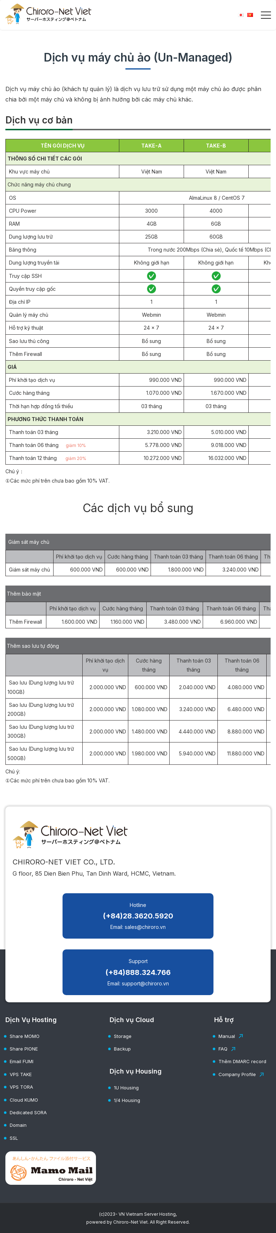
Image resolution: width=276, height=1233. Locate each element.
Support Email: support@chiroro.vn (138, 972)
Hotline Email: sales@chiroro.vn (138, 916)
